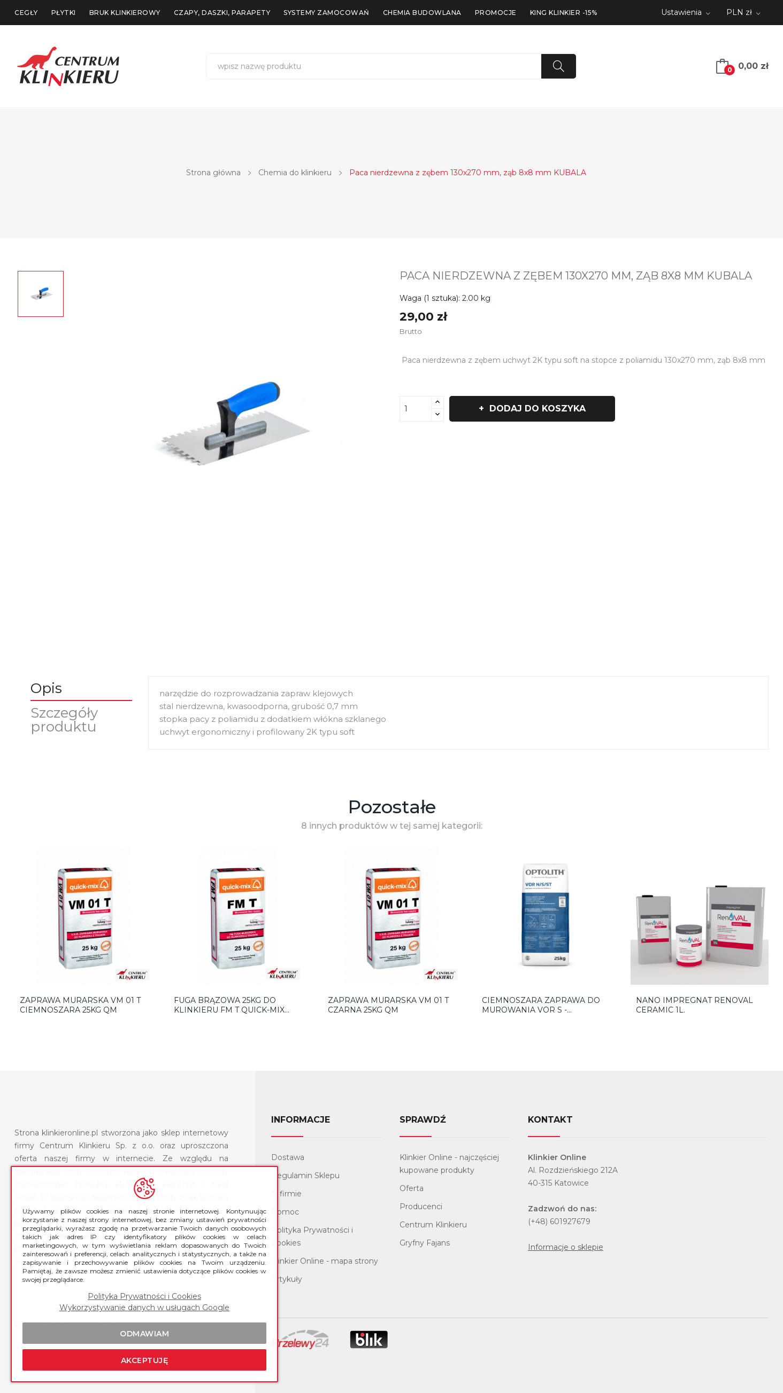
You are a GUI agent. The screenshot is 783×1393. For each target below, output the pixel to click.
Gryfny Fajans (425, 1243)
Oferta (412, 1188)
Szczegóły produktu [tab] (64, 719)
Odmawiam (144, 1333)
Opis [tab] (46, 688)
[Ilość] (416, 409)
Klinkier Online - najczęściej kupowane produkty (449, 1164)
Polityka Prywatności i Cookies (312, 1236)
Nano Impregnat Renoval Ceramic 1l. (694, 1005)
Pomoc (285, 1212)
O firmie (286, 1194)
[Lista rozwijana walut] (743, 13)
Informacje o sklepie (565, 1247)
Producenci (421, 1206)
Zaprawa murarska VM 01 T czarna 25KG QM (388, 1005)
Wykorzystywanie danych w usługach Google (144, 1307)
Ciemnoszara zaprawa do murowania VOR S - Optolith (541, 1005)
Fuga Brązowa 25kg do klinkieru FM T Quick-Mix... (231, 1005)
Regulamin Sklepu (305, 1175)
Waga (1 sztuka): (430, 298)
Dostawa (287, 1157)
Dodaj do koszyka (536, 408)
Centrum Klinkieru (433, 1224)
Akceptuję (144, 1360)
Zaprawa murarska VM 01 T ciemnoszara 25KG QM (80, 1005)
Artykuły (286, 1279)
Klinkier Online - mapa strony (324, 1261)
